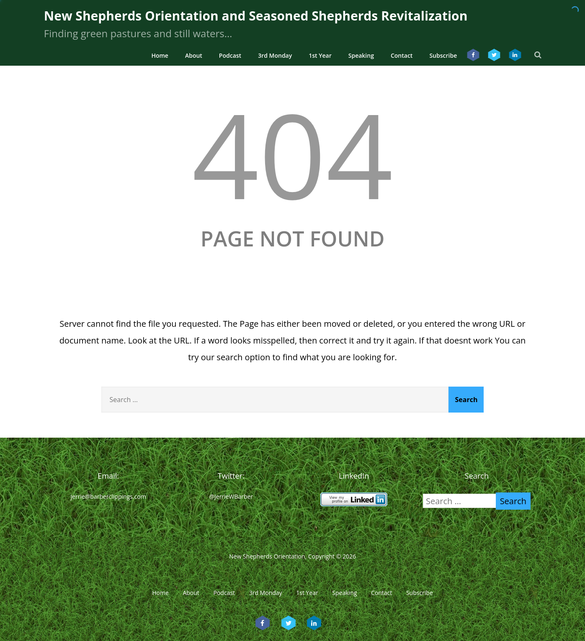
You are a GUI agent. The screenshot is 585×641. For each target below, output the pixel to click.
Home (159, 55)
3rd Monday (275, 55)
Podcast (230, 55)
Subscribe (443, 55)
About (193, 55)
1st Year (320, 55)
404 (292, 153)
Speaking (361, 55)
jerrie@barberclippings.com (108, 496)
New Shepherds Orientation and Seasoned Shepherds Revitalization (256, 15)
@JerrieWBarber (231, 496)
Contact (401, 55)
